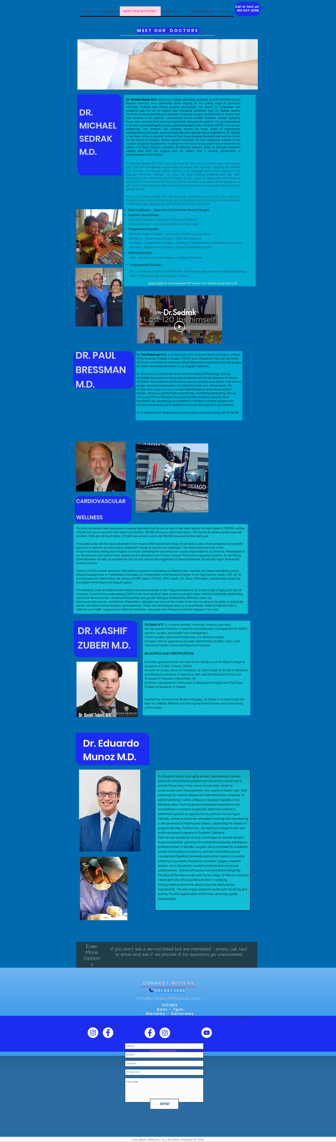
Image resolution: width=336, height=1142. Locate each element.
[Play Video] (179, 326)
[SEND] (164, 1104)
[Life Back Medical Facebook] (108, 1032)
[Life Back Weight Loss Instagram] (165, 1033)
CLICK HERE (155, 283)
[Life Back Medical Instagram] (93, 1032)
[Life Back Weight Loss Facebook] (149, 1033)
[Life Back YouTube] (206, 1032)
